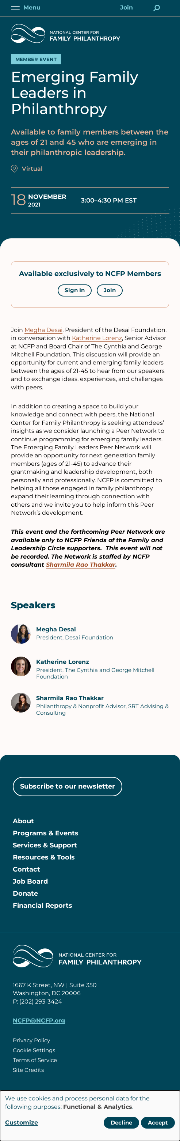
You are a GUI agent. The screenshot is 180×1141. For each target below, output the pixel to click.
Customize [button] (21, 1122)
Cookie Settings (34, 1050)
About (23, 821)
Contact (26, 869)
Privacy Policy (31, 1040)
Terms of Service (35, 1060)
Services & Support (45, 845)
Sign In (75, 290)
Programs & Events (45, 833)
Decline (121, 1122)
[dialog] (90, 1116)
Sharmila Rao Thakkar (80, 564)
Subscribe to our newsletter (67, 786)
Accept (158, 1122)
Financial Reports (42, 906)
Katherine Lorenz (97, 338)
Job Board (30, 881)
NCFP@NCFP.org (39, 1020)
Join (110, 290)
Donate (25, 893)
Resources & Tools (44, 857)
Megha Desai (43, 329)
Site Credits (28, 1069)
